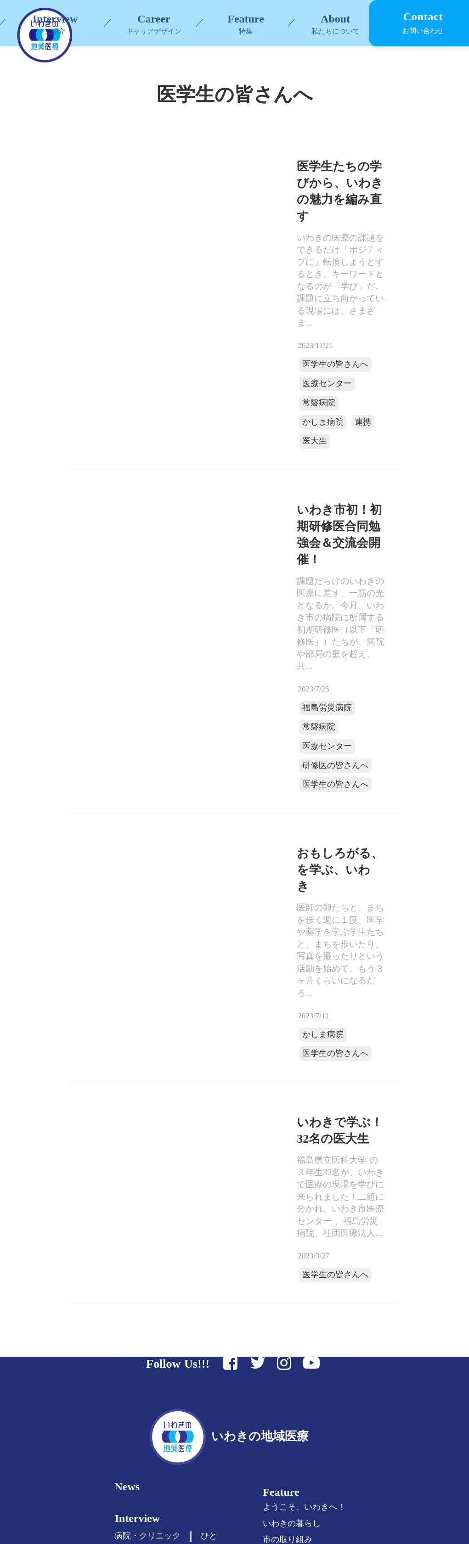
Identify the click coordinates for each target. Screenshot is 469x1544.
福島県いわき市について (320, 1378)
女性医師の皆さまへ (160, 1399)
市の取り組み (300, 1296)
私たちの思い (300, 1362)
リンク (287, 1394)
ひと (217, 1298)
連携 (283, 382)
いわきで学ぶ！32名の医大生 (281, 927)
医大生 (312, 382)
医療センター (250, 363)
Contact (293, 1428)
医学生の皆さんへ (257, 345)
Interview (145, 1280)
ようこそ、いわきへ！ (316, 1263)
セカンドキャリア (156, 1415)
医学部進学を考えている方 (172, 1350)
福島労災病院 (250, 584)
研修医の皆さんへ (257, 621)
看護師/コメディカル (161, 1431)
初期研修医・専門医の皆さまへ (180, 1382)
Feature (245, 19)
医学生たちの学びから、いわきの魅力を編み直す (281, 221)
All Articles (149, 1465)
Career (139, 1332)
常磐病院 (297, 363)
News (135, 1247)
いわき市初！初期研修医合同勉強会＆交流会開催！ (286, 460)
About (290, 1344)
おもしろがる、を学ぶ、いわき (276, 710)
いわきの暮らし (304, 1279)
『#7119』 (293, 1312)
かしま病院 (246, 382)
